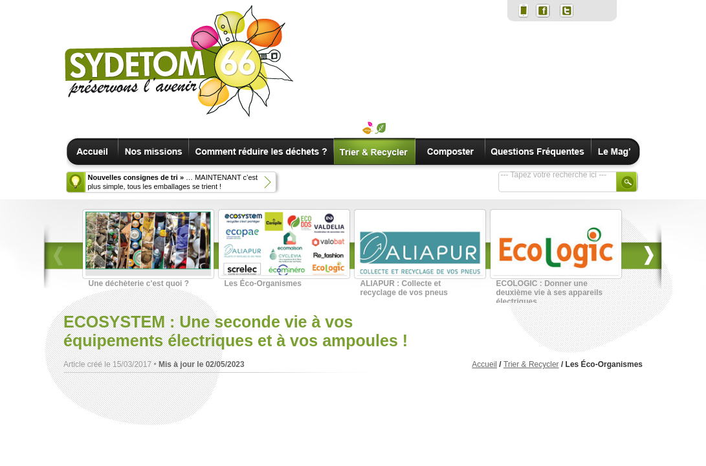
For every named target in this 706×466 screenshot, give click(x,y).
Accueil (484, 364)
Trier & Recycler (531, 364)
